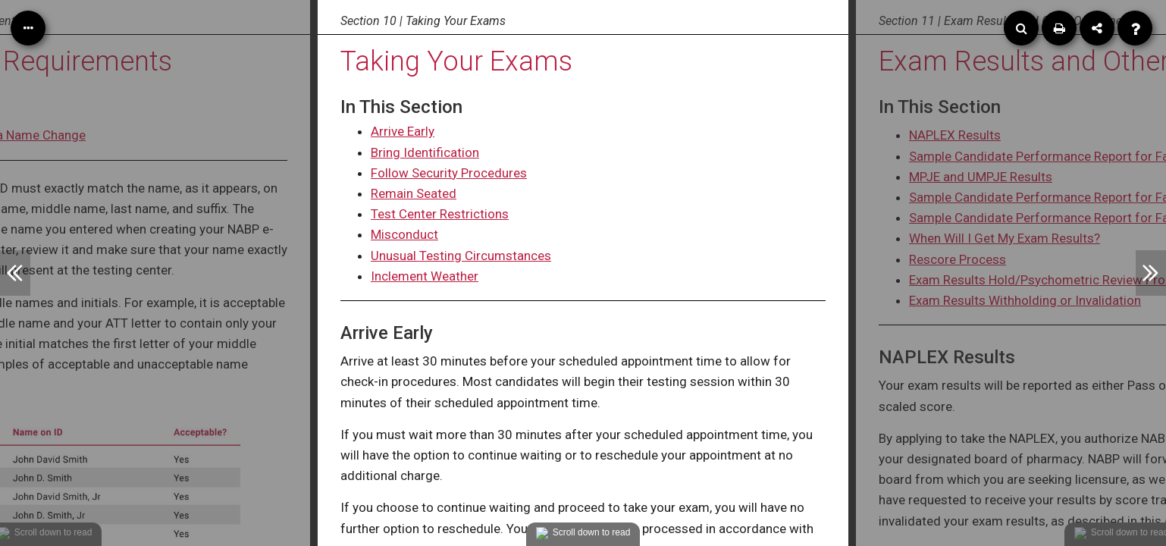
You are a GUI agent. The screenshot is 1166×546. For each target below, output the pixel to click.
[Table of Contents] (28, 28)
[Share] (1097, 28)
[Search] (1021, 28)
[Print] (1059, 28)
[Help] (1134, 28)
